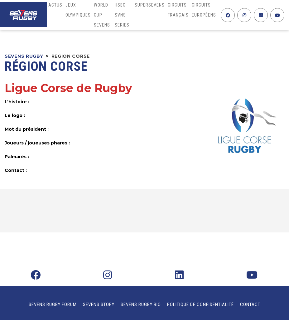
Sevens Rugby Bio (141, 304)
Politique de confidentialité (200, 304)
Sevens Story (98, 304)
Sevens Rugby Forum (53, 304)
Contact (250, 304)
